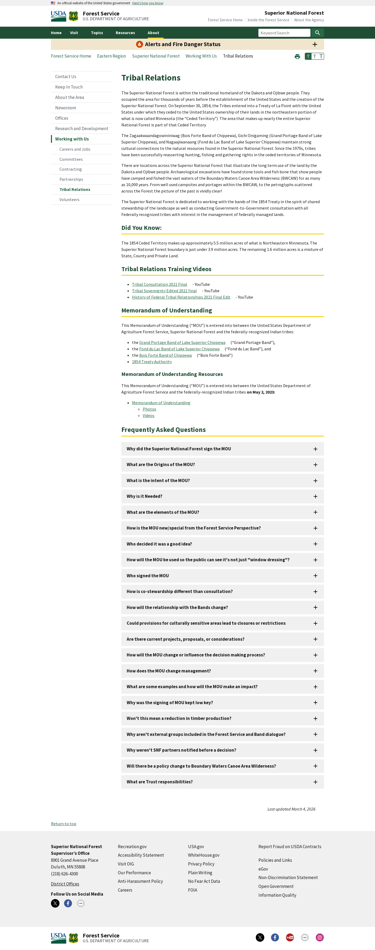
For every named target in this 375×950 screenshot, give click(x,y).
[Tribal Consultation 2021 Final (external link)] (162, 284)
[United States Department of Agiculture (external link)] (60, 16)
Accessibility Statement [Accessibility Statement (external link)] (141, 855)
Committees (71, 159)
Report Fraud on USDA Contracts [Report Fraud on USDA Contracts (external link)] (289, 846)
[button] (297, 56)
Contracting (70, 169)
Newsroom (65, 108)
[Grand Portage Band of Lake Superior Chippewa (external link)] (184, 342)
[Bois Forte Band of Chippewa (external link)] (167, 355)
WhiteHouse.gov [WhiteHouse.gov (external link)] (204, 855)
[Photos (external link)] (152, 409)
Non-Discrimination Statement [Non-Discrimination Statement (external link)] (288, 877)
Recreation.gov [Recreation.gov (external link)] (132, 846)
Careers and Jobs (74, 149)
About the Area (69, 97)
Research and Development (81, 128)
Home (56, 32)
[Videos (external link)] (151, 415)
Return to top (63, 823)
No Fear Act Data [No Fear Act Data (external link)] (204, 881)
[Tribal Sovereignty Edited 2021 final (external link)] (166, 290)
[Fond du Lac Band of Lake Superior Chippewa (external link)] (181, 348)
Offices (61, 118)
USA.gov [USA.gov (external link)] (196, 846)
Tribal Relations (74, 189)
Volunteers (69, 199)
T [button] (308, 56)
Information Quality (277, 895)
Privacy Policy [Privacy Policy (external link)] (201, 864)
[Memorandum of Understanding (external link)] (163, 402)
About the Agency (309, 20)
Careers (125, 890)
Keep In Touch (69, 87)
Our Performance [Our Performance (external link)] (134, 873)
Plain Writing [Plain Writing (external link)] (200, 873)
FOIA (192, 890)
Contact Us (65, 76)
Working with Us (72, 139)
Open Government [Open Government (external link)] (276, 886)
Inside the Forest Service (268, 20)
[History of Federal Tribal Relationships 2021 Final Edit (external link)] (183, 297)
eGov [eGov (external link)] (263, 869)
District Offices (65, 884)
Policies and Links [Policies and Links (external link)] (275, 860)
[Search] (317, 33)
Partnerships (71, 179)
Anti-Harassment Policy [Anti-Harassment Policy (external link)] (140, 881)
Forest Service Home (225, 20)
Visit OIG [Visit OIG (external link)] (126, 864)
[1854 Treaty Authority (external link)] (154, 361)
